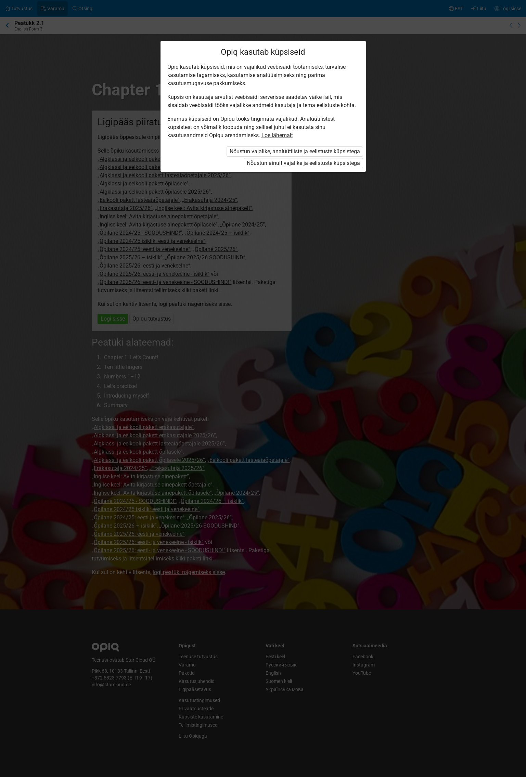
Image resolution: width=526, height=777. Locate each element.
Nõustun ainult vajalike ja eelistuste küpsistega (303, 163)
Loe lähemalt (277, 135)
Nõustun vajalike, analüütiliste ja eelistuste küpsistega (295, 151)
